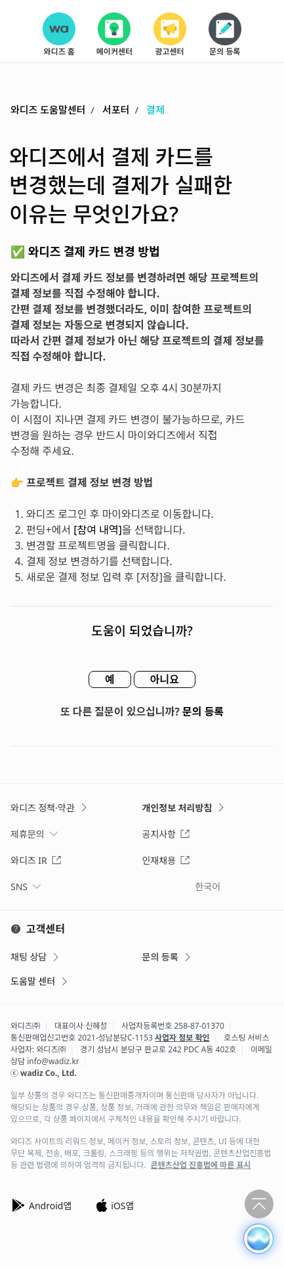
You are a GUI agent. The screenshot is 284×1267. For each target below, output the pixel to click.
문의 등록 (203, 711)
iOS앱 (114, 1205)
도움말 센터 (40, 981)
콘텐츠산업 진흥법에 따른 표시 (201, 1165)
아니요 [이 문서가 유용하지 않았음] (164, 679)
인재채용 (166, 860)
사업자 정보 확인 (182, 1037)
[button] (258, 1239)
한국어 (207, 886)
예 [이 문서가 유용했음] (110, 679)
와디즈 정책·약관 (49, 808)
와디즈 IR (36, 860)
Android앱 (40, 1205)
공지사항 (166, 834)
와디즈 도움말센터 (47, 109)
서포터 (115, 109)
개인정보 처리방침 (184, 808)
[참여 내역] (97, 530)
